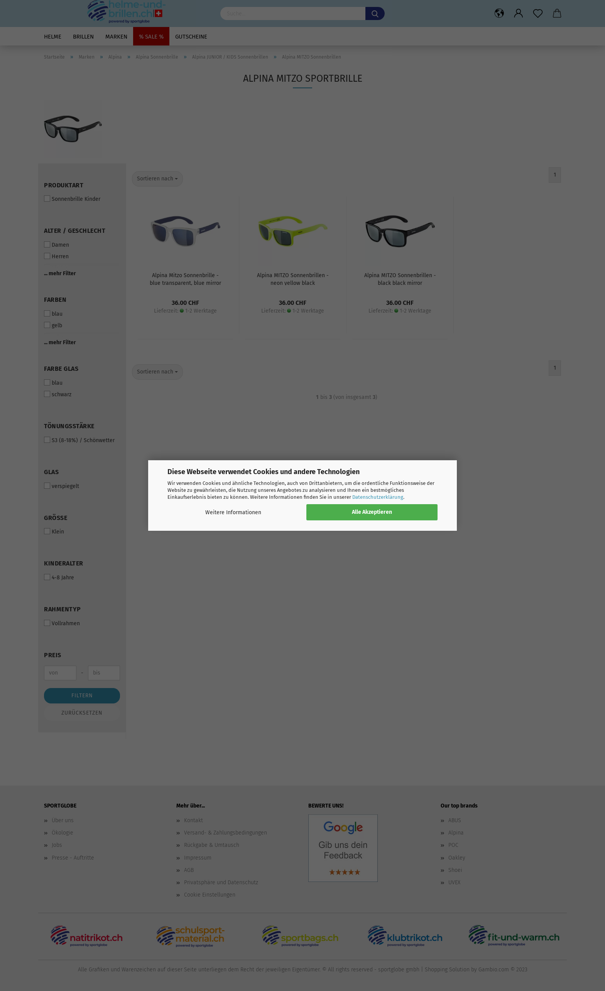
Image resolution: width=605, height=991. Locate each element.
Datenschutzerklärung (377, 497)
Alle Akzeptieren (372, 512)
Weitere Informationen (233, 512)
